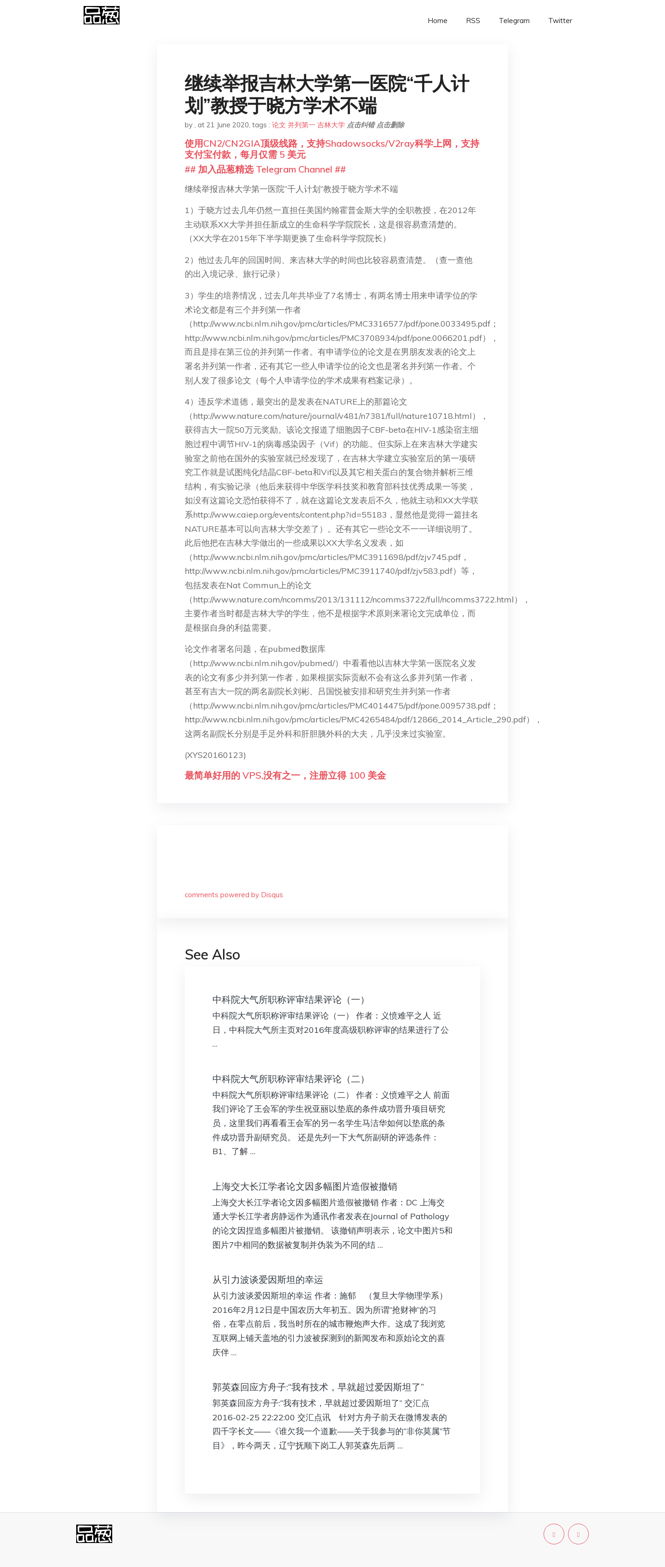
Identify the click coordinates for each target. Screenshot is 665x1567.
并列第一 (301, 124)
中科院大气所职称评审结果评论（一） (290, 999)
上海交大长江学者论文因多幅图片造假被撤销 (304, 1186)
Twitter (560, 20)
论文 (279, 124)
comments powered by (234, 894)
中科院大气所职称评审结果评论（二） (290, 1078)
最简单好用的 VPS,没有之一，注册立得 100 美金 (285, 775)
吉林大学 (331, 124)
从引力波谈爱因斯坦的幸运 (267, 1279)
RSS (473, 20)
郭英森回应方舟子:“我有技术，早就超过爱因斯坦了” (318, 1387)
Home (437, 20)
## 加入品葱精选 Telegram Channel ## (265, 169)
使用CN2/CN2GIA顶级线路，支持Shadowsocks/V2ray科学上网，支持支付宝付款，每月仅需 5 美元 (332, 148)
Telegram (514, 20)
